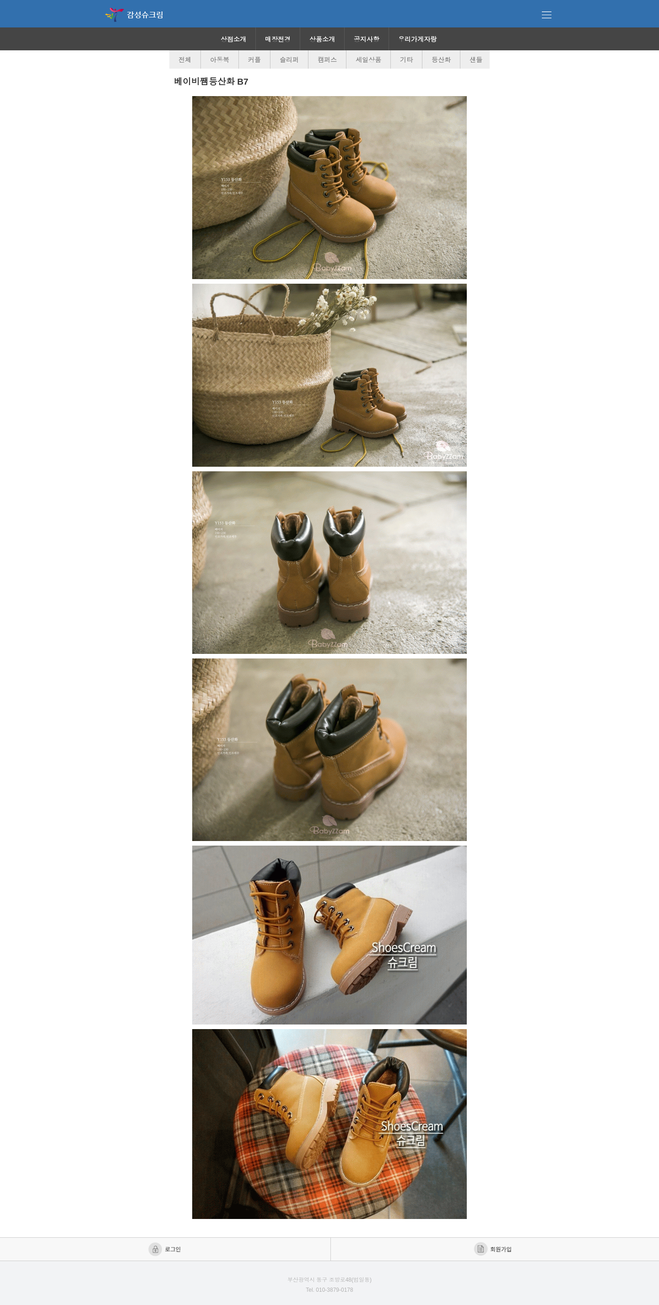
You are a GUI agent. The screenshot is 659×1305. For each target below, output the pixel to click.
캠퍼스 (327, 60)
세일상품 (368, 60)
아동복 (219, 60)
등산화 (441, 60)
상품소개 (322, 39)
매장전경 (278, 39)
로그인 (165, 1249)
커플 (254, 60)
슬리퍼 (289, 60)
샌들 (476, 60)
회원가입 (493, 1249)
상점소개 (233, 39)
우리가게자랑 (417, 39)
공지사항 (366, 39)
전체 (184, 60)
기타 (406, 60)
